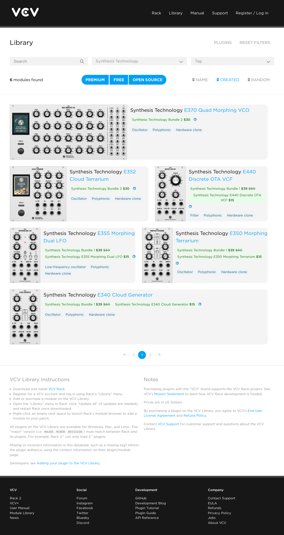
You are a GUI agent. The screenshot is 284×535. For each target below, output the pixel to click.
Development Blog (150, 503)
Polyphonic (162, 130)
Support (220, 13)
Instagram (85, 503)
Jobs (212, 518)
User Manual (20, 508)
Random (259, 79)
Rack (156, 13)
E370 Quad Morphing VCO (216, 110)
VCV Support (168, 424)
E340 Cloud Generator (125, 295)
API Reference (147, 518)
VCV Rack (56, 389)
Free (119, 79)
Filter (194, 215)
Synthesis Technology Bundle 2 (161, 120)
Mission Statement (169, 394)
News (14, 518)
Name (200, 79)
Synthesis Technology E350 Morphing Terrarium (219, 257)
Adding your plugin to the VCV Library (68, 463)
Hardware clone (189, 130)
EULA (212, 503)
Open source (147, 79)
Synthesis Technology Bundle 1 (222, 189)
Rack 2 (15, 498)
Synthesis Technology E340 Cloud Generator (155, 304)
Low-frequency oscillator (65, 267)
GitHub (141, 498)
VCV (13, 490)
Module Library (22, 513)
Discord (83, 523)
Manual (197, 13)
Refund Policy (195, 416)
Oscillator (140, 130)
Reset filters (255, 42)
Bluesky (83, 518)
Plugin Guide (145, 513)
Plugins (223, 42)
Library (176, 13)
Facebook (85, 508)
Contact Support (221, 498)
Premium (95, 79)
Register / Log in (252, 13)
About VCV (217, 523)
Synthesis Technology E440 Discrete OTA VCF (227, 197)
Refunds (214, 508)
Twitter (82, 513)
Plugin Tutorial (147, 508)
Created (228, 79)
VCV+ (14, 503)
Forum (82, 498)
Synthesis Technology (156, 110)
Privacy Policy (219, 513)
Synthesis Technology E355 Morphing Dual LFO (87, 257)
